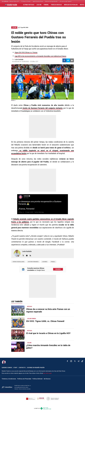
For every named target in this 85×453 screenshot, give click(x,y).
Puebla (53, 261)
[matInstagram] (71, 361)
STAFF (15, 368)
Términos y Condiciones (9, 379)
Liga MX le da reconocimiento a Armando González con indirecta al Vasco (40, 56)
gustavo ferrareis (33, 261)
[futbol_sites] (7, 387)
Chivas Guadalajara (18, 261)
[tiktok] (82, 361)
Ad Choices (47, 379)
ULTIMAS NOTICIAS (28, 5)
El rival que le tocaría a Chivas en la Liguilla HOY (48, 333)
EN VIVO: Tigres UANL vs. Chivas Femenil (45, 321)
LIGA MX (39, 5)
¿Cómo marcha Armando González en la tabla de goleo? (48, 346)
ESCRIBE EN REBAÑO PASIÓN (35, 368)
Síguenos (58, 269)
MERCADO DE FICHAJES (71, 5)
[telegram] (79, 361)
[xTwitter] (75, 361)
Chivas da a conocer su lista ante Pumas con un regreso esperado (48, 310)
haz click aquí (47, 373)
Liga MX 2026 (24, 27)
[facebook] (67, 361)
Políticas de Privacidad (24, 379)
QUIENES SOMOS (7, 368)
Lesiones (44, 261)
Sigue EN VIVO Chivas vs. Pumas (26, 52)
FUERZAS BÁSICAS (56, 5)
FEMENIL (46, 5)
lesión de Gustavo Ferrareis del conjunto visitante (42, 108)
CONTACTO (22, 368)
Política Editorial (37, 379)
